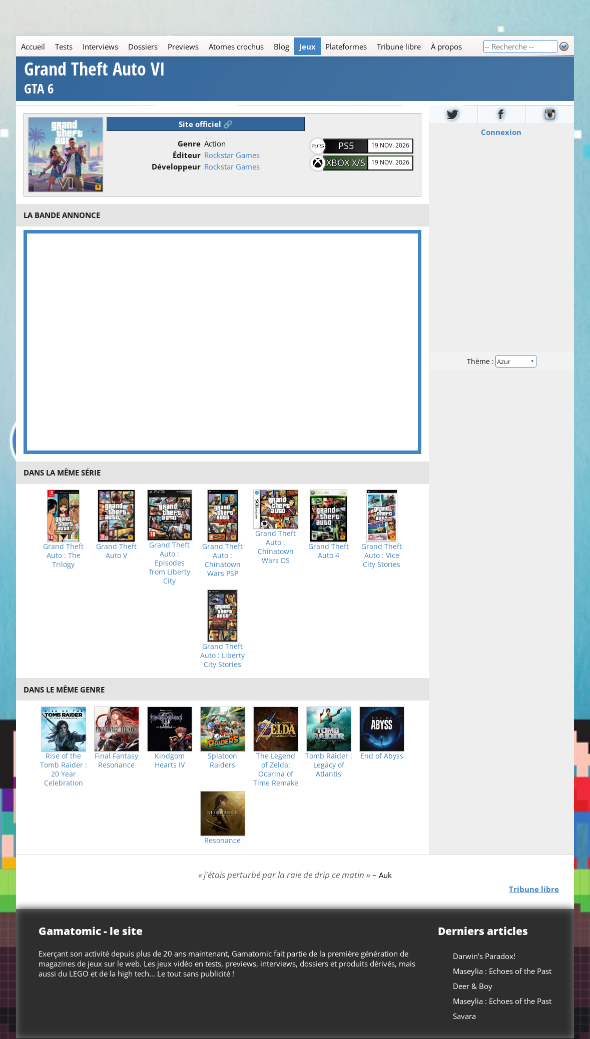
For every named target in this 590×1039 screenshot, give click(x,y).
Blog (281, 47)
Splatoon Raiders (222, 761)
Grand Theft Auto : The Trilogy (63, 555)
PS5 (346, 146)
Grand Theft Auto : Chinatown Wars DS (275, 547)
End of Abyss (381, 756)
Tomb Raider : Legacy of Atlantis (328, 765)
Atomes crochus (236, 47)
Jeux (307, 47)
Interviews (100, 47)
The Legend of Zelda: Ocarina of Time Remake (275, 770)
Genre (189, 143)
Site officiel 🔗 (206, 124)
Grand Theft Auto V (116, 551)
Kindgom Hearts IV (170, 761)
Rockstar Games (232, 155)
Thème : (501, 361)
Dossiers (143, 47)
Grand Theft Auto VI (94, 79)
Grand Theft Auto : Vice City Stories (381, 555)
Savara (464, 1016)
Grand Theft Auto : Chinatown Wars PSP (222, 560)
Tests (64, 47)
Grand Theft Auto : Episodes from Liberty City (169, 563)
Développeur (176, 167)
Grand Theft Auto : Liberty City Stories (222, 655)
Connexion (501, 131)
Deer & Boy (472, 986)
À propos (446, 47)
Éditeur (187, 155)
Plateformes (346, 47)
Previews (183, 47)
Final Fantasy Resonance (116, 761)
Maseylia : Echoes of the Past (502, 971)
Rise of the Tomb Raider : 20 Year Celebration (63, 770)
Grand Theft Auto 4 (328, 551)
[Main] (249, 46)
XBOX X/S (345, 162)
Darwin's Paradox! (484, 956)
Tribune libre (399, 47)
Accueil (33, 47)
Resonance (222, 840)
